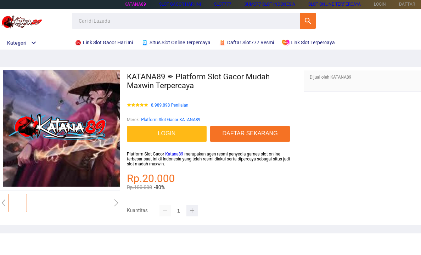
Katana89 (174, 154)
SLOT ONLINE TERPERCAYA (334, 4)
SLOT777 (222, 4)
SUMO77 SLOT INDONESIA (270, 4)
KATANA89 (135, 4)
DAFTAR (407, 4)
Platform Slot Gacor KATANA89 (170, 119)
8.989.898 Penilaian (169, 105)
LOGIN (380, 4)
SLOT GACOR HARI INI (180, 4)
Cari (308, 21)
